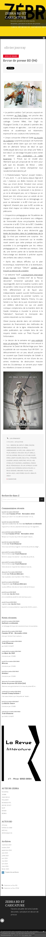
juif (23, 455)
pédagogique (15, 465)
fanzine (31, 445)
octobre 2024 (6, 847)
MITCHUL (4, 830)
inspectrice (22, 460)
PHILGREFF (5, 800)
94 (17, 450)
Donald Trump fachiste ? (11, 693)
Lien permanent (13, 438)
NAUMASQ (5, 792)
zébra (26, 445)
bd (17, 445)
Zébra (4, 514)
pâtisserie (33, 458)
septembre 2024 (7, 850)
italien (26, 470)
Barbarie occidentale (33, 524)
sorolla (32, 453)
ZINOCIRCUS (6, 797)
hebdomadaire (11, 450)
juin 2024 (4, 858)
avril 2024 (5, 864)
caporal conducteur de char (12, 524)
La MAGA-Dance (8, 703)
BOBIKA (4, 813)
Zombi (4, 544)
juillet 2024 (5, 855)
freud (20, 455)
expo (20, 450)
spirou (9, 458)
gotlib (9, 455)
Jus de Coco (14, 594)
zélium (22, 465)
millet (27, 453)
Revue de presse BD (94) (20, 60)
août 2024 (5, 853)
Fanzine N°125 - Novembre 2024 (22, 514)
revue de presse (22, 448)
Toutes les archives (12, 872)
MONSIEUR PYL (6, 802)
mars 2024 (5, 866)
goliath (27, 473)
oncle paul (26, 458)
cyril (3, 534)
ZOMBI (4, 794)
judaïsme (14, 455)
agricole (14, 453)
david (31, 470)
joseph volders (16, 458)
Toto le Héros (7, 554)
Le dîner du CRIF (8, 653)
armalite (33, 473)
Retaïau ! (5, 673)
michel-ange (11, 473)
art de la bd (31, 460)
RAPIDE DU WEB (7, 828)
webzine (13, 445)
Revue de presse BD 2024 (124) (14, 683)
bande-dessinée (12, 448)
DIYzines (4, 825)
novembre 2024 (6, 845)
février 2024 (5, 869)
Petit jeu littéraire (17, 574)
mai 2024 (4, 861)
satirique (29, 465)
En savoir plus (26, 935)
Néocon (5, 663)
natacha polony (27, 468)
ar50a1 (9, 476)
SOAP (3, 808)
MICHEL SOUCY (6, 805)
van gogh (21, 453)
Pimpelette (6, 584)
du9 (13, 468)
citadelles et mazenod (14, 463)
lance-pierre (20, 473)
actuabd (28, 455)
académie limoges (12, 460)
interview (18, 468)
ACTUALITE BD (19, 442)
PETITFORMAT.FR (7, 833)
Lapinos (5, 604)
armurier (20, 470)
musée (33, 455)
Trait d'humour (15, 544)
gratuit (21, 445)
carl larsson (26, 450)
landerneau (26, 463)
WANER (4, 811)
